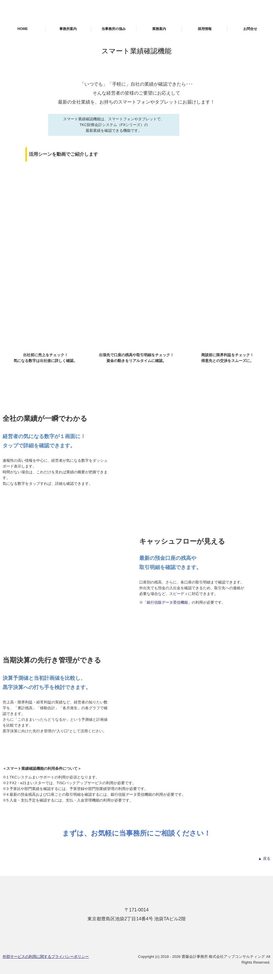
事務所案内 (68, 29)
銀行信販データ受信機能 (167, 602)
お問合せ (250, 29)
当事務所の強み (113, 29)
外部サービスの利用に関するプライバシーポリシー (46, 956)
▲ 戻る (264, 858)
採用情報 (205, 29)
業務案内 (159, 29)
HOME (22, 29)
